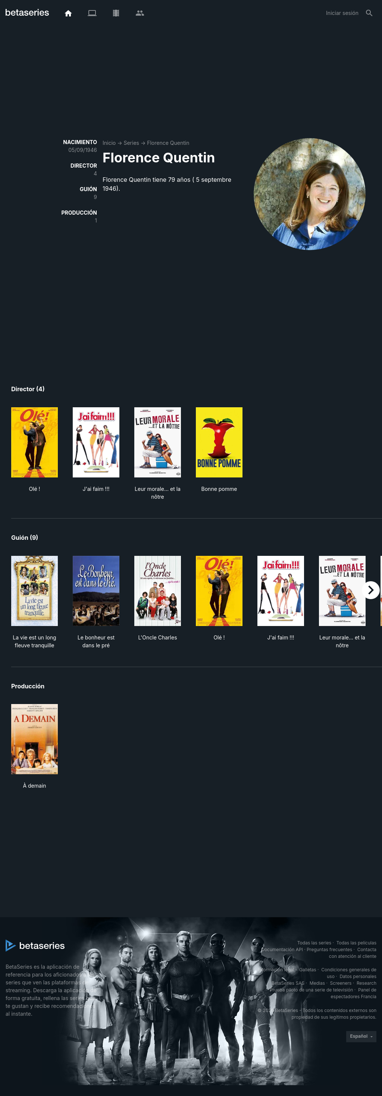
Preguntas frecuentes (329, 949)
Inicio (109, 143)
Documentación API (282, 949)
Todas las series (314, 943)
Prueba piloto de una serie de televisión (311, 990)
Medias (317, 983)
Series (131, 143)
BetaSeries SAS (288, 983)
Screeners (341, 983)
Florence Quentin (168, 143)
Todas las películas (356, 943)
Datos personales (357, 976)
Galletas (307, 969)
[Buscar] (369, 13)
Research (366, 983)
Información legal (276, 969)
